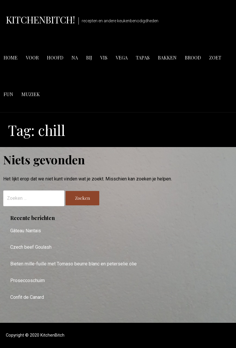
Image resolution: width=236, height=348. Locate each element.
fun (8, 94)
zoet (215, 57)
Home (11, 57)
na (74, 57)
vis (103, 57)
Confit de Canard (27, 297)
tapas (143, 57)
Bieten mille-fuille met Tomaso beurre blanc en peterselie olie (73, 264)
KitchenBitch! (40, 19)
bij (89, 57)
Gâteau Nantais (25, 230)
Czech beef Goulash (31, 247)
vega (122, 57)
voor (32, 57)
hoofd (55, 57)
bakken (167, 57)
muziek (30, 94)
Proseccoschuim (27, 280)
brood (193, 57)
